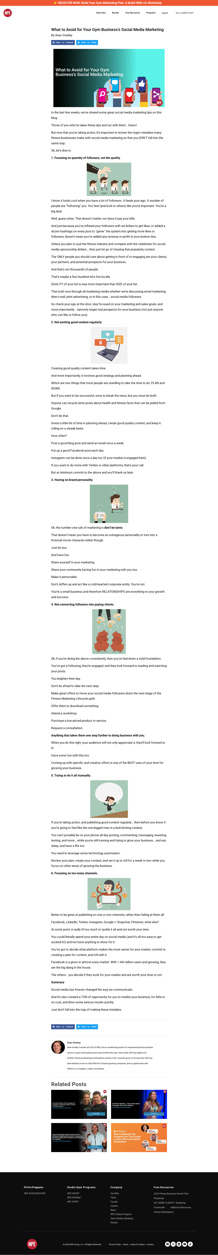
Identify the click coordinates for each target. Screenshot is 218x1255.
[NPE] (7, 13)
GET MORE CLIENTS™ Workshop (170, 1203)
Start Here (101, 13)
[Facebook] (167, 1244)
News (113, 1210)
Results (115, 13)
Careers (114, 1206)
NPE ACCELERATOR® (34, 1193)
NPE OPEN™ (73, 1201)
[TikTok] (190, 1244)
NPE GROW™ (73, 1193)
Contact (150, 1244)
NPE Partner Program (121, 1214)
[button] (63, 42)
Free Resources (132, 13)
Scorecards (159, 1207)
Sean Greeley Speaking (122, 1218)
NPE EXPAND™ (74, 1197)
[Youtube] (184, 1244)
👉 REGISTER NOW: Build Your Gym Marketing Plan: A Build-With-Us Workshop (108, 3)
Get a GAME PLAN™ (187, 13)
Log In (165, 13)
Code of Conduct (137, 1244)
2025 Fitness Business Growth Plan (171, 1193)
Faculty (114, 1201)
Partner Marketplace (164, 1212)
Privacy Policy (115, 1244)
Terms (125, 1244)
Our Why (115, 1193)
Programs (151, 13)
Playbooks (159, 1198)
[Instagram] (173, 1244)
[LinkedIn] (178, 1244)
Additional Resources (180, 1207)
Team (113, 1197)
